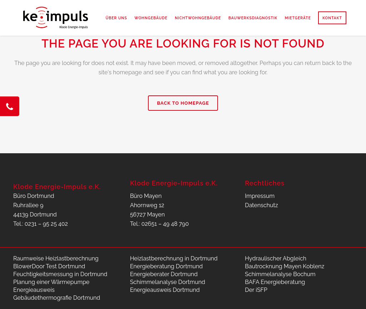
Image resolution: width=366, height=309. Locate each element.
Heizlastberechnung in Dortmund (174, 258)
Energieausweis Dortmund (165, 289)
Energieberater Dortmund (164, 274)
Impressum (259, 196)
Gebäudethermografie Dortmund (56, 297)
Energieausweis (34, 289)
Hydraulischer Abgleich (275, 258)
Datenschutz (261, 205)
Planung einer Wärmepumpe (51, 282)
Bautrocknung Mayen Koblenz (284, 266)
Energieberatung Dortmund (166, 266)
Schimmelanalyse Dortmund (167, 282)
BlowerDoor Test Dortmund (49, 266)
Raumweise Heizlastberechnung (56, 258)
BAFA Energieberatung (275, 282)
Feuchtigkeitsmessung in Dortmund (60, 274)
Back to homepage (183, 103)
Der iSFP (256, 289)
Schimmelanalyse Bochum (280, 274)
